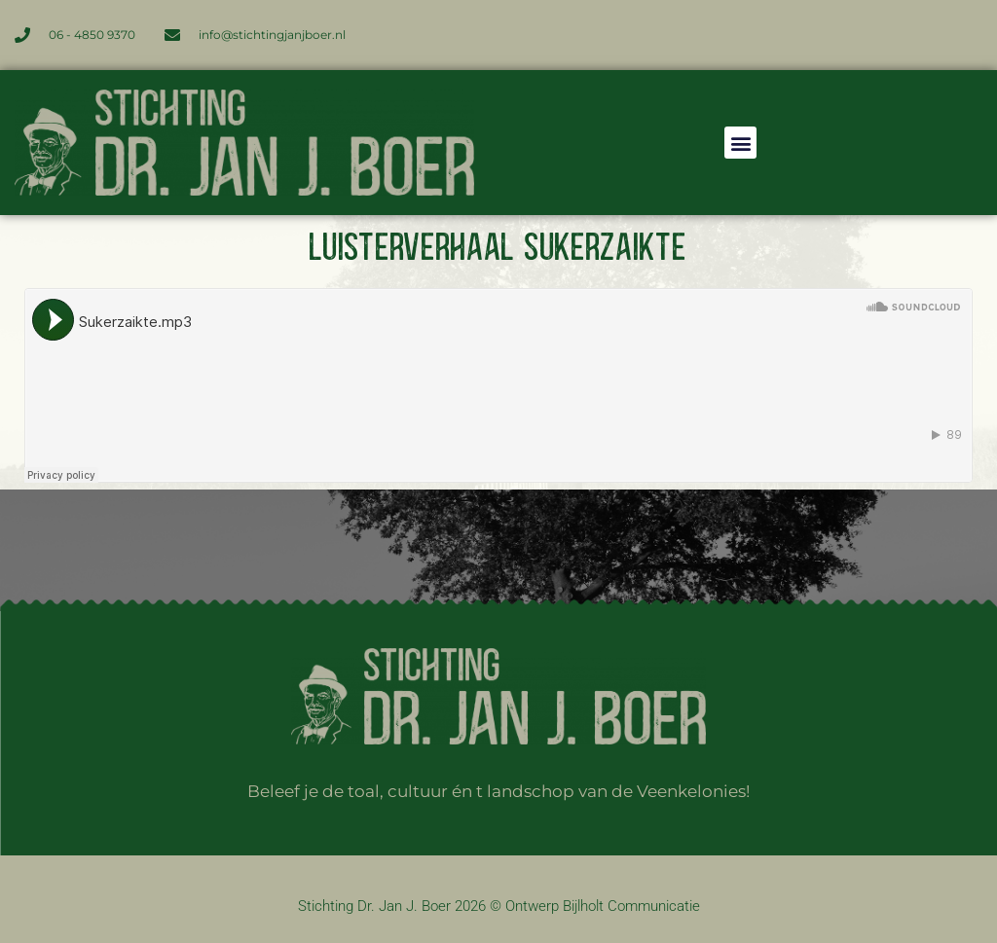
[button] (740, 143)
